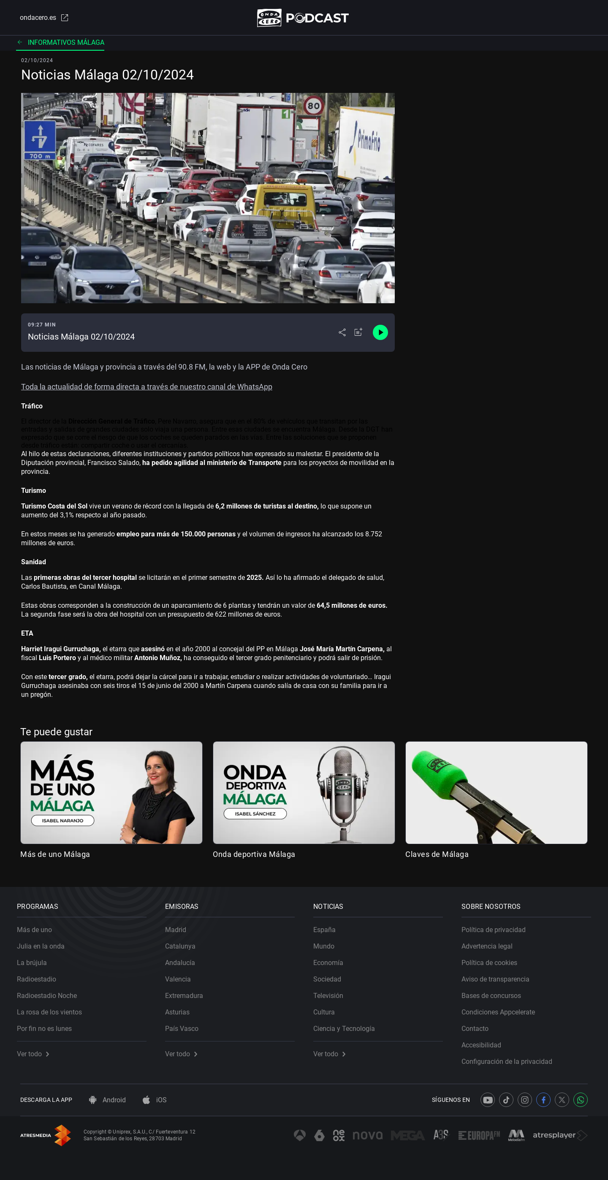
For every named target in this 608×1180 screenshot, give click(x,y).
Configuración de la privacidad (510, 1059)
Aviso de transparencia (499, 976)
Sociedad (331, 976)
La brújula (35, 960)
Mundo (327, 943)
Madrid (179, 927)
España (328, 927)
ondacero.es (40, 19)
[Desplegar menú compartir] (342, 334)
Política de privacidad (497, 927)
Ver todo (36, 1051)
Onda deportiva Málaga (254, 855)
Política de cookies (493, 960)
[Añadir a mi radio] (358, 334)
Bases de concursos (494, 993)
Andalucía (183, 960)
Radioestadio (40, 976)
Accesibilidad (485, 1042)
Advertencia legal (490, 943)
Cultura (327, 1009)
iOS (155, 1100)
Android (107, 1100)
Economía (332, 960)
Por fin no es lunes (47, 1026)
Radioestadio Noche (50, 993)
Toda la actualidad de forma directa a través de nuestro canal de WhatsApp (146, 388)
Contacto (478, 1026)
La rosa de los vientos (52, 1009)
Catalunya (183, 943)
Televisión (332, 993)
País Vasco (185, 1026)
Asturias (180, 1009)
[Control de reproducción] (380, 334)
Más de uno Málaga (55, 855)
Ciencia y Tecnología (347, 1026)
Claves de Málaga (437, 855)
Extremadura (187, 993)
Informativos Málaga (60, 44)
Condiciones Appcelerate (501, 1009)
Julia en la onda (44, 943)
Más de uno (37, 927)
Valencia (181, 976)
